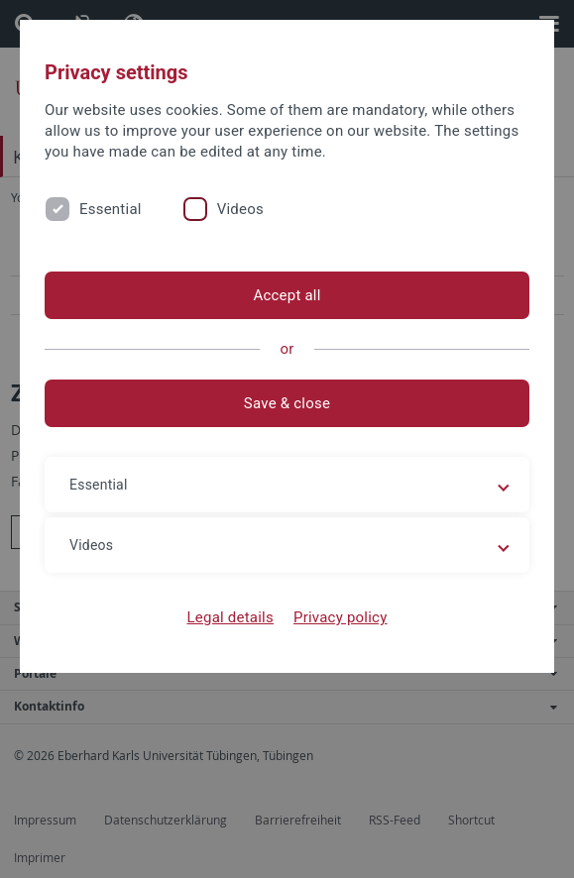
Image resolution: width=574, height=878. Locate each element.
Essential (110, 209)
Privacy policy (340, 617)
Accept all (286, 295)
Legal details (230, 617)
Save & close (287, 403)
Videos (240, 209)
